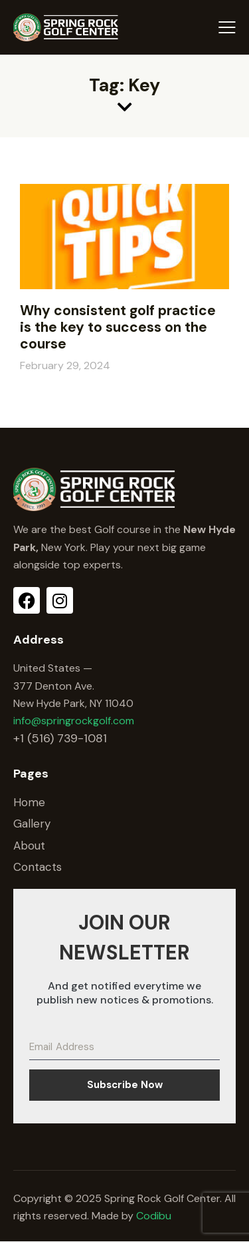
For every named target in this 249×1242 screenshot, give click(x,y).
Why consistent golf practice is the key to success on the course (118, 327)
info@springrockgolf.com (73, 721)
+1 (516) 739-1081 (60, 738)
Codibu (153, 1216)
